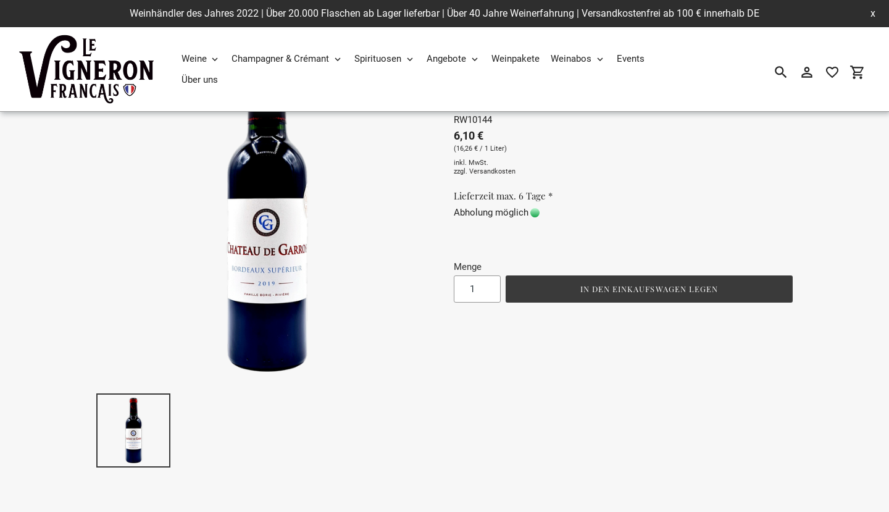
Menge (468, 266)
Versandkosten (492, 171)
